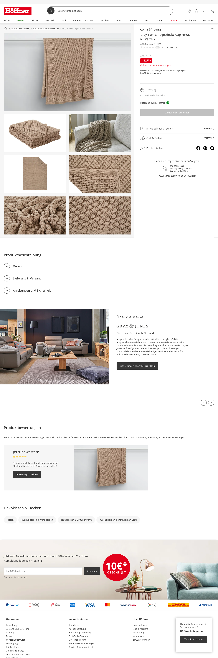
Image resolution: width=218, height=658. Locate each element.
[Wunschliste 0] (204, 11)
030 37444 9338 (177, 166)
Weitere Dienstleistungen (81, 643)
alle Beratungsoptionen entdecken (177, 176)
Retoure (10, 636)
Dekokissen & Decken (22, 507)
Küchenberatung (77, 628)
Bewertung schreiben (27, 474)
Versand (157, 73)
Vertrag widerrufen (15, 639)
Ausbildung (138, 632)
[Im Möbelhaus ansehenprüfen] (177, 128)
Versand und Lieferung (17, 628)
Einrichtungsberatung (80, 632)
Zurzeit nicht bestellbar (177, 112)
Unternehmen (140, 625)
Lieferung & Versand (27, 278)
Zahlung (10, 632)
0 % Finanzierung (15, 650)
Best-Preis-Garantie (78, 636)
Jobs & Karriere (140, 628)
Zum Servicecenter (193, 639)
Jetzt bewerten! (169, 47)
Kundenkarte (139, 636)
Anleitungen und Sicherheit (32, 290)
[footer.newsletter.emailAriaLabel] (43, 571)
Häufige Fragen (13, 647)
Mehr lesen (149, 354)
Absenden (92, 571)
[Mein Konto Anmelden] (196, 11)
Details (18, 266)
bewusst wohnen (141, 639)
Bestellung (11, 625)
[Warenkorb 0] (212, 11)
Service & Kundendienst (18, 654)
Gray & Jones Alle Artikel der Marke (137, 365)
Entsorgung (12, 643)
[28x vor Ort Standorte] (189, 11)
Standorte (74, 625)
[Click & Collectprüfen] (177, 138)
